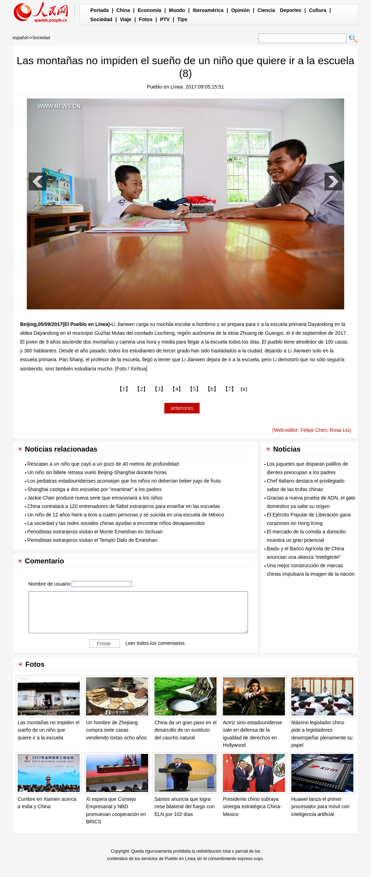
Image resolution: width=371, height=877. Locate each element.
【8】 (243, 389)
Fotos (145, 19)
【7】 (230, 389)
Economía (149, 10)
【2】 (141, 389)
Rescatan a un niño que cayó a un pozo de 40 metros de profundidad (103, 464)
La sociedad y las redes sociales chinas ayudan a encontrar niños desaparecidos (116, 523)
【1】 (124, 389)
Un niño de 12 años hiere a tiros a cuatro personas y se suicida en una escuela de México (126, 515)
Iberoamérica (208, 10)
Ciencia (266, 10)
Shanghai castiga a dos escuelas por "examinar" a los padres (95, 489)
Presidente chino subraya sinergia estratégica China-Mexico (252, 806)
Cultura (317, 10)
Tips (182, 19)
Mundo (177, 10)
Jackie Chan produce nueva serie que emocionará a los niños (95, 498)
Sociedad (101, 19)
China (123, 10)
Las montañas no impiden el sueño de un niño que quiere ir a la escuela (48, 730)
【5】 (194, 389)
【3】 (159, 389)
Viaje (125, 19)
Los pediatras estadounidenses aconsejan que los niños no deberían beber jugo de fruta (124, 481)
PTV (165, 19)
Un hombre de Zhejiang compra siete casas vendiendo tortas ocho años (116, 730)
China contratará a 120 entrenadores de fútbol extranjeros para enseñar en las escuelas (124, 506)
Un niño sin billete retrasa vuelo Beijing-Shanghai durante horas (97, 472)
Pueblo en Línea (165, 87)
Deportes (291, 10)
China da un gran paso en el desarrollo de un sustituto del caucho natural (185, 730)
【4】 (177, 389)
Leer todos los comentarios (155, 643)
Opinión (240, 10)
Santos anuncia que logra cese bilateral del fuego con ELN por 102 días (184, 806)
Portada (99, 10)
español (20, 37)
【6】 (212, 389)
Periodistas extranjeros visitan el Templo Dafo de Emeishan (93, 540)
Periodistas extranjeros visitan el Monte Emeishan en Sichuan (95, 531)
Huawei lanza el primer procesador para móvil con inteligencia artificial (320, 806)
